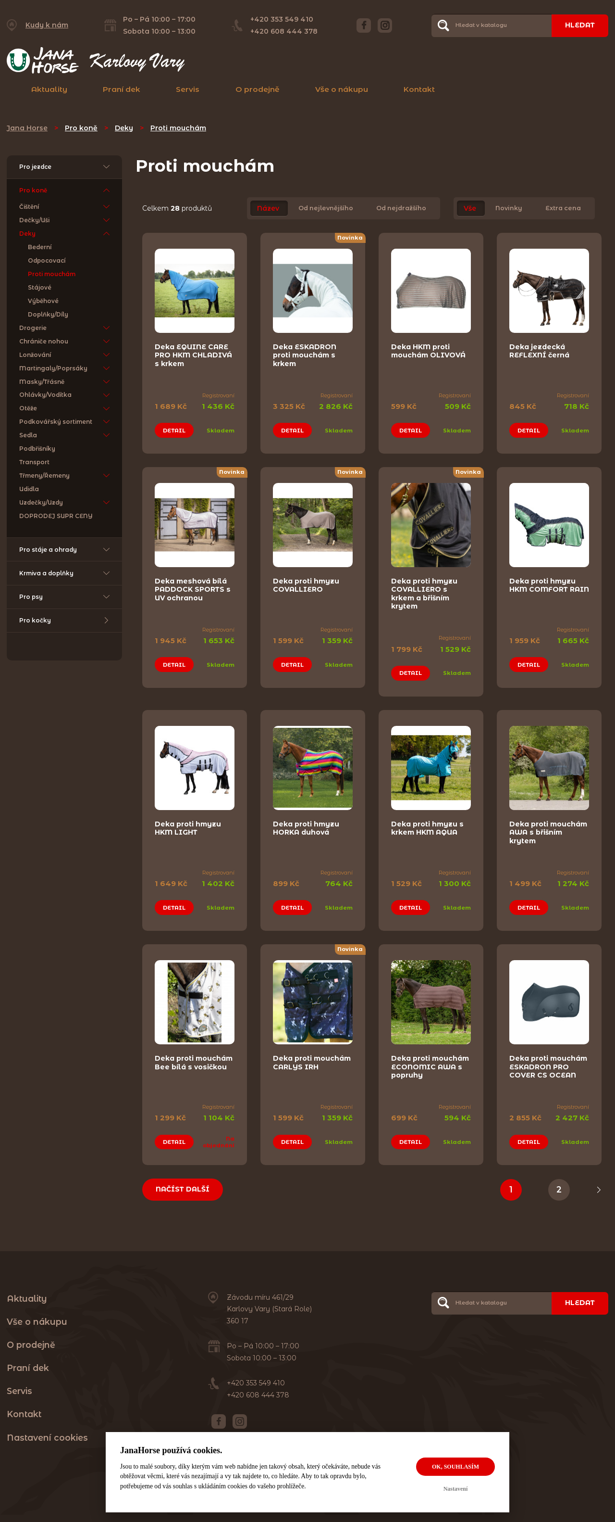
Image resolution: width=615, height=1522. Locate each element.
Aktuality (49, 89)
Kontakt (419, 89)
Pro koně (81, 128)
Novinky (508, 208)
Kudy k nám (46, 25)
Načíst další (182, 1189)
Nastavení (455, 1488)
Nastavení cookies (47, 1438)
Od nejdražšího (401, 208)
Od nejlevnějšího (325, 208)
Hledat (580, 25)
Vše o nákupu (341, 89)
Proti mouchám (178, 128)
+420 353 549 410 (281, 19)
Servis (187, 89)
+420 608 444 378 (284, 31)
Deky (124, 128)
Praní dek (121, 89)
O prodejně (257, 89)
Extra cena (563, 208)
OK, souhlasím (455, 1466)
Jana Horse (27, 128)
